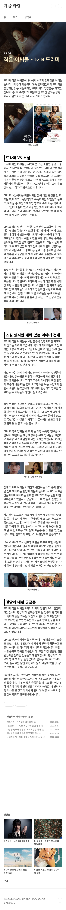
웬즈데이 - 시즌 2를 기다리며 (20, 722)
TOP (60, 900)
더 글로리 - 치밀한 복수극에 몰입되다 (23, 726)
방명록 (28, 17)
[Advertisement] (33, 780)
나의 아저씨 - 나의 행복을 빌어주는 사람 (24, 737)
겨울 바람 (12, 6)
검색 (53, 6)
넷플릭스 (11, 717)
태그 (15, 17)
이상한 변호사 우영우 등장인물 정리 (22, 733)
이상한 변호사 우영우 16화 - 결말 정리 (24, 730)
